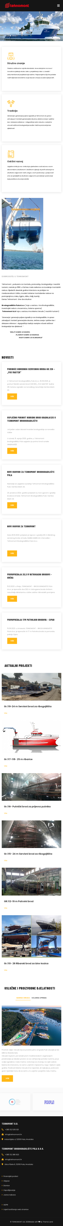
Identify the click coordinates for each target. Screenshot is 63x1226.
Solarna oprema (39, 998)
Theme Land (48, 1222)
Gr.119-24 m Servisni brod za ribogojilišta (28, 706)
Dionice (6, 1185)
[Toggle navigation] (58, 6)
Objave (6, 1181)
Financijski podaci (10, 1176)
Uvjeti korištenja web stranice (16, 1209)
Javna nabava (9, 1195)
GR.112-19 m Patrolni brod (18, 901)
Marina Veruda (23, 998)
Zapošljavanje (9, 1190)
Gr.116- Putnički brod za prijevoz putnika (27, 806)
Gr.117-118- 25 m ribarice (18, 759)
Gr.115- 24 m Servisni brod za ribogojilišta (28, 853)
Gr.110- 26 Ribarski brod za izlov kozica (26, 963)
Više (12, 396)
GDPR (5, 1205)
